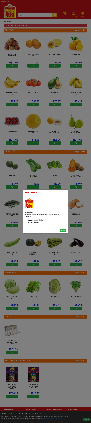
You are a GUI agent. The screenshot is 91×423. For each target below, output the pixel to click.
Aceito (63, 230)
